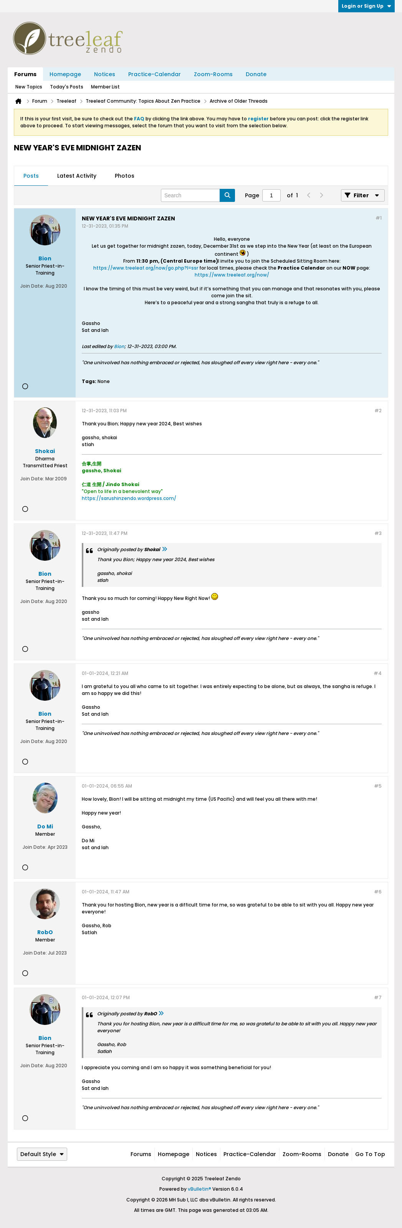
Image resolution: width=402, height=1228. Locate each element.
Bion (119, 346)
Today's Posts (66, 86)
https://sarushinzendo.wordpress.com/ (129, 498)
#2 (378, 410)
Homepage (65, 74)
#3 (378, 533)
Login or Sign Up (366, 6)
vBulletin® (199, 1189)
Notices (104, 74)
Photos (124, 176)
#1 (379, 218)
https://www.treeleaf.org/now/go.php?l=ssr (145, 268)
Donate (256, 74)
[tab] (31, 176)
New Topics (28, 86)
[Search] (198, 195)
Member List (105, 86)
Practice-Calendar (154, 74)
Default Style (42, 1154)
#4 (378, 673)
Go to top (370, 1154)
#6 (378, 891)
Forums (25, 74)
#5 (378, 786)
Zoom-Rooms (213, 74)
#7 (378, 997)
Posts (31, 176)
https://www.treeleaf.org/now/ (232, 275)
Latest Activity (76, 176)
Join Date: (32, 286)
